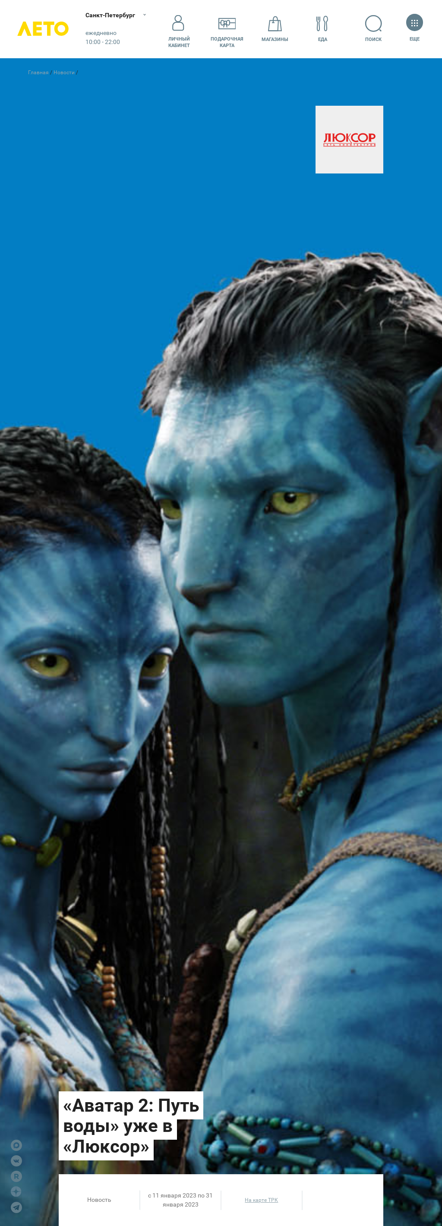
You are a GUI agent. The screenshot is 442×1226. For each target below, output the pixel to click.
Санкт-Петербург (111, 15)
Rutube (16, 1176)
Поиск (374, 28)
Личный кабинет (179, 29)
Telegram (16, 1207)
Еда (322, 28)
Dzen (16, 1192)
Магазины (275, 28)
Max (16, 1145)
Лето (43, 29)
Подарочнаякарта (227, 29)
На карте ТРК (261, 1200)
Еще (414, 28)
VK (16, 1160)
